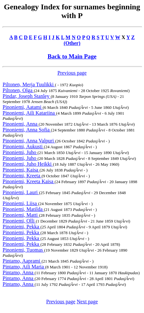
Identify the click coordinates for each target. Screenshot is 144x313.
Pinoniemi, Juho (20, 152)
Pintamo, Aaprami (22, 261)
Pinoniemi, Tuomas (23, 250)
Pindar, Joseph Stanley (27, 96)
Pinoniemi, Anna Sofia (27, 129)
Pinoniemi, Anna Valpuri (29, 140)
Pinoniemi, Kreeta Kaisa (29, 181)
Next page (87, 301)
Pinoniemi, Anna (21, 124)
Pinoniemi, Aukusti (23, 146)
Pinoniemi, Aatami (23, 107)
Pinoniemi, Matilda (23, 209)
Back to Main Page (72, 56)
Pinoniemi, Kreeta (22, 175)
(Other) (72, 43)
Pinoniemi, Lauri (21, 192)
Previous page (71, 73)
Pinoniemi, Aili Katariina (29, 113)
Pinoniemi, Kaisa (21, 169)
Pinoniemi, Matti (21, 215)
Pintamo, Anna (19, 272)
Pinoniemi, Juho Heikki (28, 164)
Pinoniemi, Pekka (21, 226)
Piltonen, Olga (18, 90)
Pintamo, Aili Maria (24, 266)
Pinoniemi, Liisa (20, 203)
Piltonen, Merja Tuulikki (29, 84)
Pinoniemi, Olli (19, 221)
